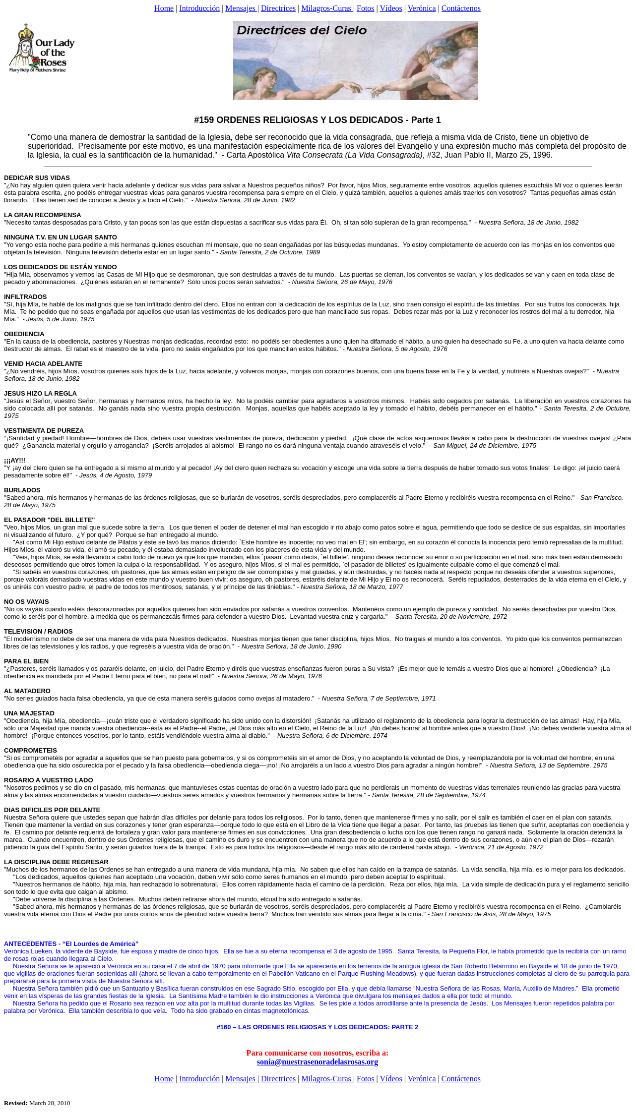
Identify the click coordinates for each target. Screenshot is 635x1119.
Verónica (422, 8)
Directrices (278, 8)
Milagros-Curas (327, 8)
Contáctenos (461, 8)
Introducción (199, 8)
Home (164, 8)
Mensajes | (242, 8)
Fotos (366, 8)
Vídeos (391, 8)
